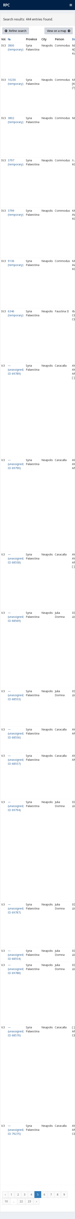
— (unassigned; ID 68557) (16, 760)
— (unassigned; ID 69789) (16, 369)
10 (6, 1201)
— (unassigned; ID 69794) (16, 806)
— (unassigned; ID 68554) (16, 955)
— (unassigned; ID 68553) (16, 695)
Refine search (15, 31)
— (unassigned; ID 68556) (16, 733)
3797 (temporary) (15, 162)
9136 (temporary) (15, 263)
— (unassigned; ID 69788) (16, 969)
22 (21, 1201)
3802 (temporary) (15, 120)
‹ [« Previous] (5, 1194)
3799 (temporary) (15, 212)
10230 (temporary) (15, 82)
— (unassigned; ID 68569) (16, 617)
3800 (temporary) (15, 47)
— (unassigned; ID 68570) (16, 1031)
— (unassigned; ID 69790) (16, 464)
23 (29, 1201)
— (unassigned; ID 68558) (16, 558)
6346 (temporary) (15, 313)
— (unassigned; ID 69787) (16, 908)
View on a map (58, 31)
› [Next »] (36, 1201)
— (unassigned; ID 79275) (16, 1130)
